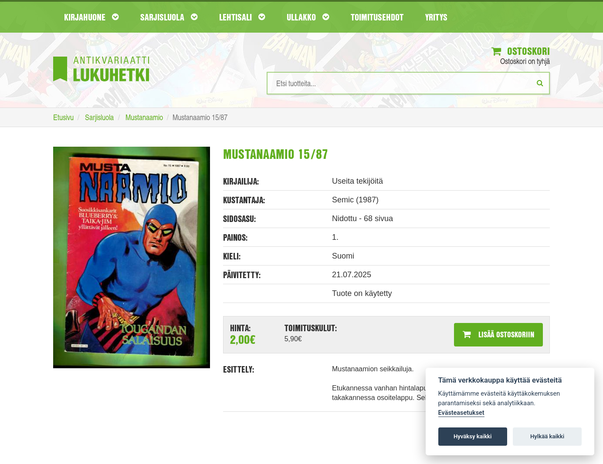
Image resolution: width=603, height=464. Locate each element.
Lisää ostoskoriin (498, 334)
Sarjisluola (168, 17)
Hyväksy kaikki (472, 436)
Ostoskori (520, 51)
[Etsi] (540, 82)
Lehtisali (242, 17)
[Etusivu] (101, 56)
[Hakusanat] (408, 83)
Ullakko (308, 17)
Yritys (436, 17)
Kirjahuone (91, 17)
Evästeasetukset (461, 413)
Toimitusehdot (377, 17)
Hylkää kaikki (547, 436)
